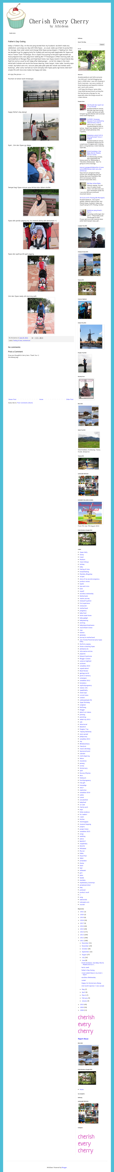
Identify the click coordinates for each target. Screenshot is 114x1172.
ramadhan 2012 (85, 680)
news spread (84, 734)
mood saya (83, 693)
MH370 (82, 846)
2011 (82, 940)
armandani (83, 861)
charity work (84, 807)
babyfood (83, 802)
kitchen (82, 819)
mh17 (82, 788)
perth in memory (85, 676)
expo (81, 809)
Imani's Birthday (85, 749)
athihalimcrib (84, 649)
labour (82, 758)
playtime (82, 654)
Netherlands (84, 596)
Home (41, 399)
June (83, 960)
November (85, 946)
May (83, 989)
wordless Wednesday (88, 977)
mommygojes (84, 822)
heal (81, 868)
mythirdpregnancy (86, 685)
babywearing (84, 620)
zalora (82, 839)
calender (82, 753)
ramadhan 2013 (85, 739)
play (81, 887)
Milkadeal (83, 848)
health (82, 584)
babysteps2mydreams (87, 625)
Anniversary (83, 768)
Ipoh (81, 770)
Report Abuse (83, 1039)
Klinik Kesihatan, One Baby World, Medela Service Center (94, 153)
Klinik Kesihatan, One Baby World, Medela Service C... (92, 963)
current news (84, 695)
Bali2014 (83, 727)
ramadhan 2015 (85, 831)
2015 (82, 929)
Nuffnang (83, 707)
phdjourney (83, 736)
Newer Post (12, 399)
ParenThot (83, 856)
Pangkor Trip (84, 729)
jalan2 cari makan (85, 712)
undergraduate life (86, 700)
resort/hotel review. (86, 628)
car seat (82, 805)
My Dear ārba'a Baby (94, 183)
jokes (81, 875)
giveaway (83, 635)
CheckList (83, 746)
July (83, 957)
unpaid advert (84, 668)
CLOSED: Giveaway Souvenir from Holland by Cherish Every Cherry (95, 121)
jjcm (81, 873)
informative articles (86, 651)
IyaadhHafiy (84, 690)
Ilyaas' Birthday (85, 702)
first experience (85, 603)
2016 (82, 926)
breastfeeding (84, 572)
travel (82, 557)
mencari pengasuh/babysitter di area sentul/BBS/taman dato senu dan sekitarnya (92, 169)
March (84, 995)
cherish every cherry (86, 1024)
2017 (82, 923)
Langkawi (83, 705)
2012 (82, 938)
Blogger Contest (85, 659)
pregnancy (83, 611)
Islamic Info (84, 688)
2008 (82, 1010)
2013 (82, 935)
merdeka (82, 880)
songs (82, 834)
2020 (82, 914)
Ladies (82, 795)
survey (82, 766)
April (84, 992)
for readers (83, 814)
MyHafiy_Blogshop (86, 574)
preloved (83, 890)
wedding (82, 836)
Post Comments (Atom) (25, 403)
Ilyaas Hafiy (83, 552)
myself (82, 591)
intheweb (83, 870)
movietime (83, 761)
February (85, 998)
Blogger (64, 1167)
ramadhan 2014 (85, 666)
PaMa (81, 853)
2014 (82, 932)
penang (82, 763)
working (82, 623)
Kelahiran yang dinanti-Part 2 (94, 211)
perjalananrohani (85, 885)
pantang (82, 714)
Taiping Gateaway (85, 731)
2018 (82, 920)
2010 (82, 1004)
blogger (82, 710)
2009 (82, 1007)
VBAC (82, 858)
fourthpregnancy (85, 780)
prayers (82, 827)
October (85, 949)
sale (81, 722)
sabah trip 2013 (85, 719)
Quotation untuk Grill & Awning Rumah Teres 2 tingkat (95, 137)
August (84, 954)
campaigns (83, 678)
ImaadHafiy (83, 844)
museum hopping (85, 824)
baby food (83, 613)
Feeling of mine (17, 340)
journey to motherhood (87, 637)
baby (81, 567)
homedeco (83, 683)
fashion (82, 632)
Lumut (82, 797)
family (82, 555)
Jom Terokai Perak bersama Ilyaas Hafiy (91, 640)
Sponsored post (85, 751)
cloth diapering (85, 756)
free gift (82, 783)
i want (82, 817)
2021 (82, 912)
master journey (85, 598)
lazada (82, 878)
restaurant (83, 606)
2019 (82, 917)
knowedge (83, 785)
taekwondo (83, 900)
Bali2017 (83, 841)
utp (81, 741)
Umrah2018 (84, 800)
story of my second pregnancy (89, 579)
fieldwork (83, 778)
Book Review (84, 671)
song (81, 897)
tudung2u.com (84, 902)
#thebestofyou (85, 744)
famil (81, 865)
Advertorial (83, 724)
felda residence (85, 812)
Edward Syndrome (86, 656)
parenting (83, 717)
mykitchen (83, 790)
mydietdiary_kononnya (87, 882)
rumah (83, 980)
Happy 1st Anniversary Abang (91, 983)
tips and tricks (84, 586)
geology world (84, 673)
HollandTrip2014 (85, 601)
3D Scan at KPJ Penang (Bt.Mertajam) (92, 198)
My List (82, 851)
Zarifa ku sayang (85, 644)
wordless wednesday (86, 593)
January (84, 1001)
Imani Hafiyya (84, 562)
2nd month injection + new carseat (92, 986)
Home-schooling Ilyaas (87, 646)
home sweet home (85, 615)
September (86, 952)
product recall (84, 892)
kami (81, 589)
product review (85, 581)
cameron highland (85, 661)
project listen (84, 829)
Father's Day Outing (87, 970)
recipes (82, 576)
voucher (82, 904)
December (85, 943)
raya (81, 630)
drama (82, 863)
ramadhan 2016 (85, 792)
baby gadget (84, 618)
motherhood (26, 340)
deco (81, 775)
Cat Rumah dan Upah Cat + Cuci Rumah (95, 106)
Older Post (69, 399)
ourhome (83, 663)
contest (82, 697)
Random (82, 559)
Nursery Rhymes (85, 773)
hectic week (85, 967)
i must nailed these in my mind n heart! (91, 974)
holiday (82, 564)
